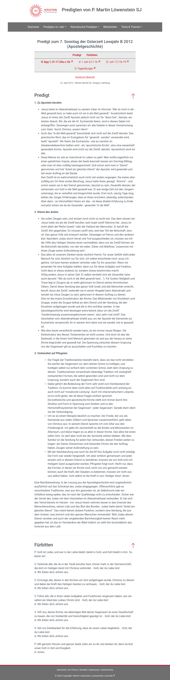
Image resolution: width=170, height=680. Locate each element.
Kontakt (83, 670)
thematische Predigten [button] (84, 26)
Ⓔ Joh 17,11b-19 (116, 61)
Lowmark (108, 676)
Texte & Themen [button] (130, 26)
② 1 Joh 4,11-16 (88, 61)
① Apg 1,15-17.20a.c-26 (55, 61)
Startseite (33, 26)
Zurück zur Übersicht (85, 77)
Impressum (94, 670)
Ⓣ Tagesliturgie (83, 68)
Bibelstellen (110, 26)
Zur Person (73, 670)
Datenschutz (107, 670)
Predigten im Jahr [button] (53, 26)
